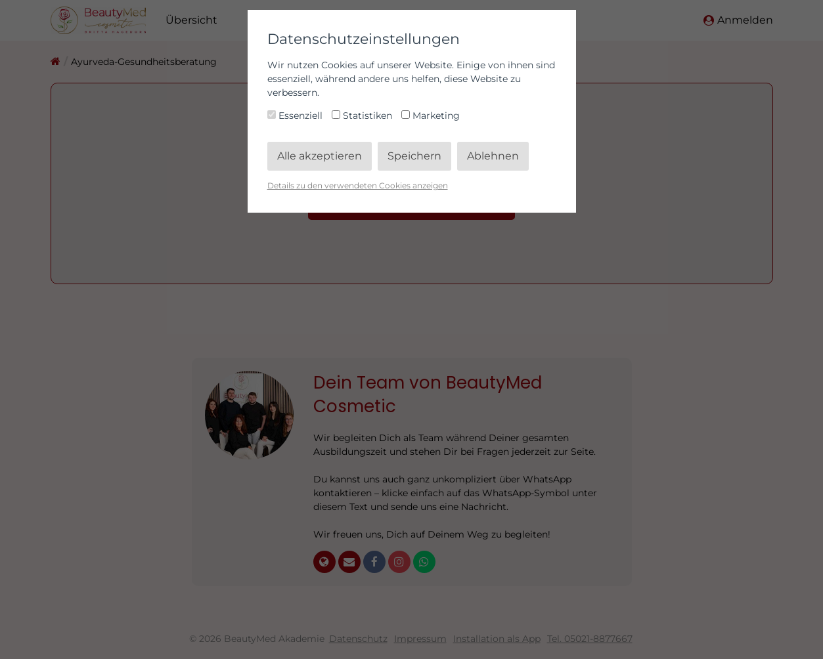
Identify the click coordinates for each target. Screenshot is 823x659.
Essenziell (296, 115)
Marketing (430, 115)
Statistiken (363, 115)
